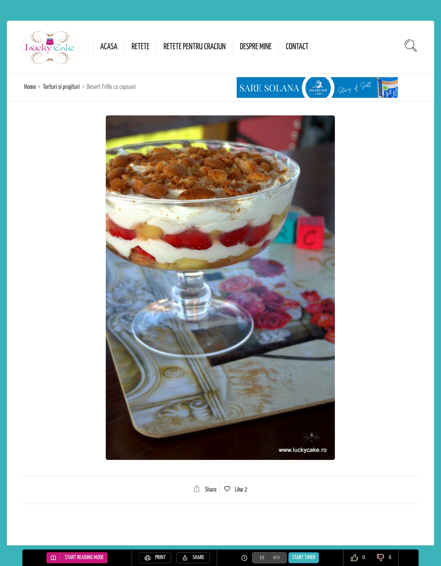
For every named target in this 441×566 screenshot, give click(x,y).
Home (30, 87)
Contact (297, 47)
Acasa (108, 47)
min (276, 557)
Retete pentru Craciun (195, 47)
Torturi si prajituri (61, 87)
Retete (141, 47)
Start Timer (303, 557)
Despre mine (255, 47)
